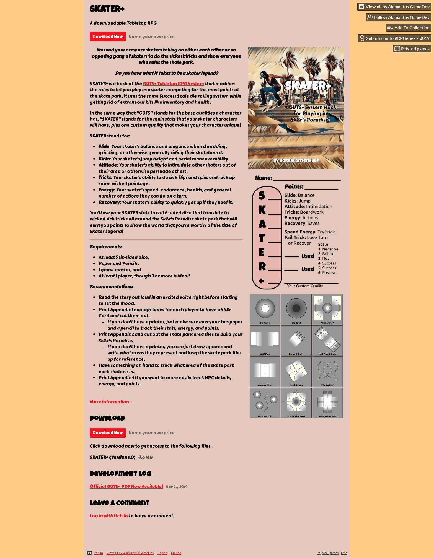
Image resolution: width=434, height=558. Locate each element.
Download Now (108, 37)
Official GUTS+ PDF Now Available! (126, 487)
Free (344, 553)
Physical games (328, 553)
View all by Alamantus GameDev (130, 553)
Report (162, 553)
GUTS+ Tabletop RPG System (173, 83)
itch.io (98, 553)
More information (112, 401)
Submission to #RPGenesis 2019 (394, 38)
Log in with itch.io (109, 515)
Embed (176, 553)
